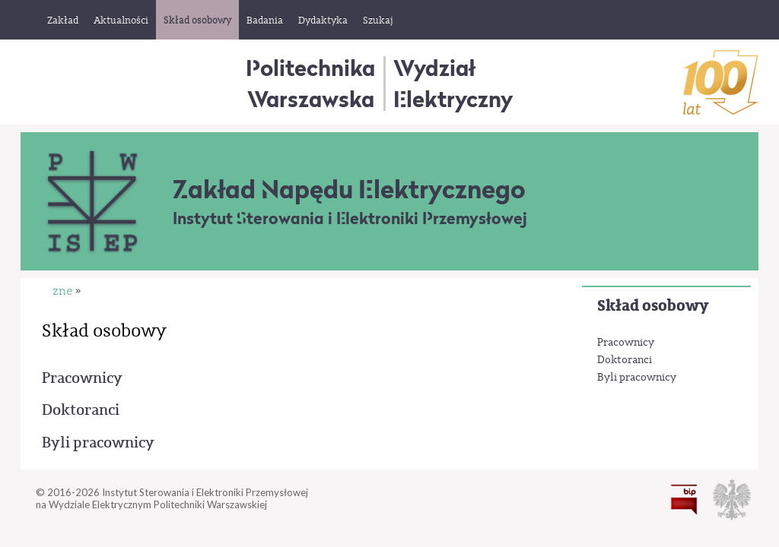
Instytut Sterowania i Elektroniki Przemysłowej (350, 218)
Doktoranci (624, 360)
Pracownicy (625, 342)
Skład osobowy (652, 306)
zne (62, 291)
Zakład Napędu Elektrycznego (349, 189)
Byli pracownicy (636, 377)
